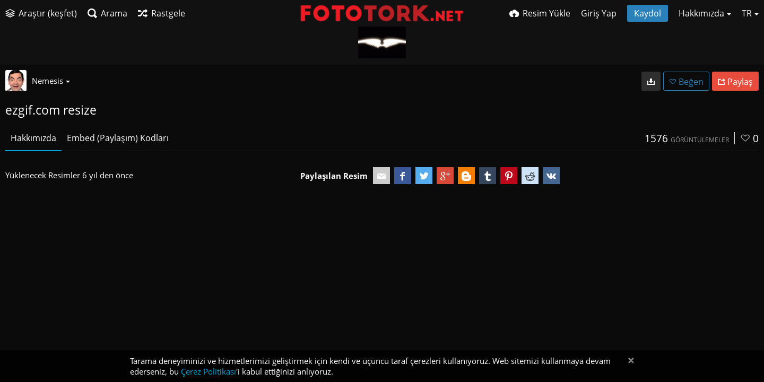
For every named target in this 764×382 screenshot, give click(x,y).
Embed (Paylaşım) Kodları (118, 138)
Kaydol (647, 13)
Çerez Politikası (208, 371)
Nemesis (51, 80)
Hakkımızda (33, 138)
